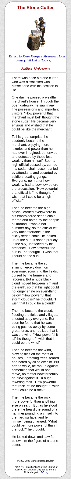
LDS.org (44, 472)
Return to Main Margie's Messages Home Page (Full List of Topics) (37, 58)
